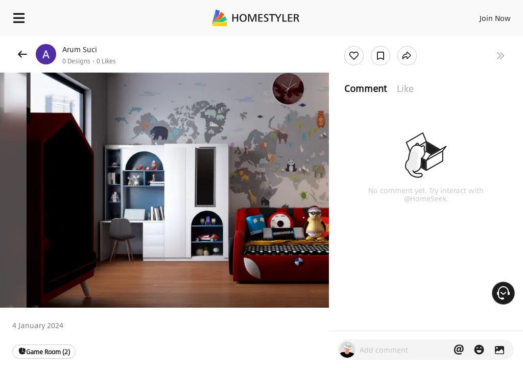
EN (481, 15)
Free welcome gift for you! (392, 41)
